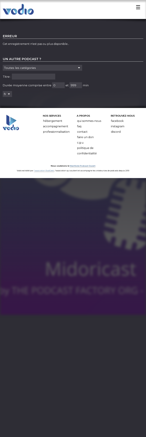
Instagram (117, 128)
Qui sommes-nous (89, 123)
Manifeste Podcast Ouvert (82, 168)
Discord (116, 134)
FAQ (79, 128)
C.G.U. (80, 144)
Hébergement (52, 123)
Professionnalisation (56, 134)
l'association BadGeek (44, 173)
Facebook (117, 123)
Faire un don (85, 139)
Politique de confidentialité (87, 153)
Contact (82, 134)
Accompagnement (55, 128)
